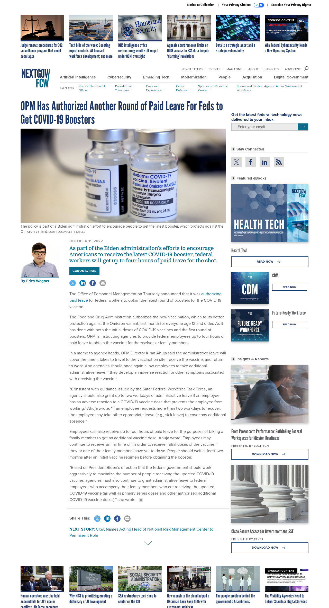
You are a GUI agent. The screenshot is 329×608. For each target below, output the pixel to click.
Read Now (270, 261)
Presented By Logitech (250, 445)
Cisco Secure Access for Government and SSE (262, 531)
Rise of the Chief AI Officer (92, 88)
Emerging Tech (156, 77)
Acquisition (252, 77)
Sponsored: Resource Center (213, 88)
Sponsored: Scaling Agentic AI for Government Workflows (269, 88)
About (253, 69)
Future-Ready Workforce (289, 313)
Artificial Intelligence (78, 77)
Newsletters (192, 69)
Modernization (194, 77)
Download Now (270, 454)
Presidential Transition (123, 88)
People (224, 77)
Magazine (234, 69)
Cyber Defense (182, 88)
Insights (272, 69)
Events (214, 69)
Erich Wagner (37, 281)
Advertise (293, 69)
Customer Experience (154, 88)
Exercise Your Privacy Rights (291, 5)
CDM (275, 275)
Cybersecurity (119, 77)
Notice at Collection (200, 5)
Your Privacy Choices (243, 5)
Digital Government (291, 77)
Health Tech (239, 250)
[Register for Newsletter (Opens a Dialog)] (303, 127)
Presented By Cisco (247, 539)
